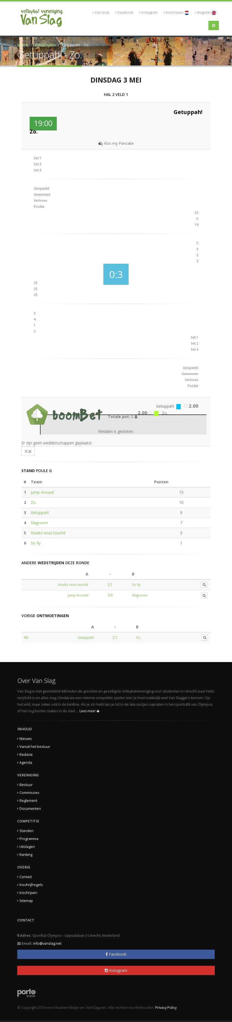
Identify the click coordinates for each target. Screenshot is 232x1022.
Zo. (33, 502)
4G (26, 637)
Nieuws (25, 738)
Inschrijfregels (31, 884)
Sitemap (26, 900)
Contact (25, 877)
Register (205, 12)
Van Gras (100, 12)
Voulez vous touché (48, 532)
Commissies (29, 792)
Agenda (25, 762)
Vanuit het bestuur (34, 746)
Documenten (30, 808)
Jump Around (42, 492)
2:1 (110, 584)
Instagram (148, 12)
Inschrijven (176, 12)
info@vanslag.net (47, 943)
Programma (28, 838)
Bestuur (26, 784)
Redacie (26, 754)
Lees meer (89, 711)
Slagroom (39, 522)
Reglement (28, 800)
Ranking (25, 854)
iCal (28, 451)
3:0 (110, 595)
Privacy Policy (166, 1007)
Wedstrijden (45, 44)
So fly (36, 543)
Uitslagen (27, 846)
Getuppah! (40, 512)
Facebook (124, 12)
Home (22, 44)
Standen (26, 830)
